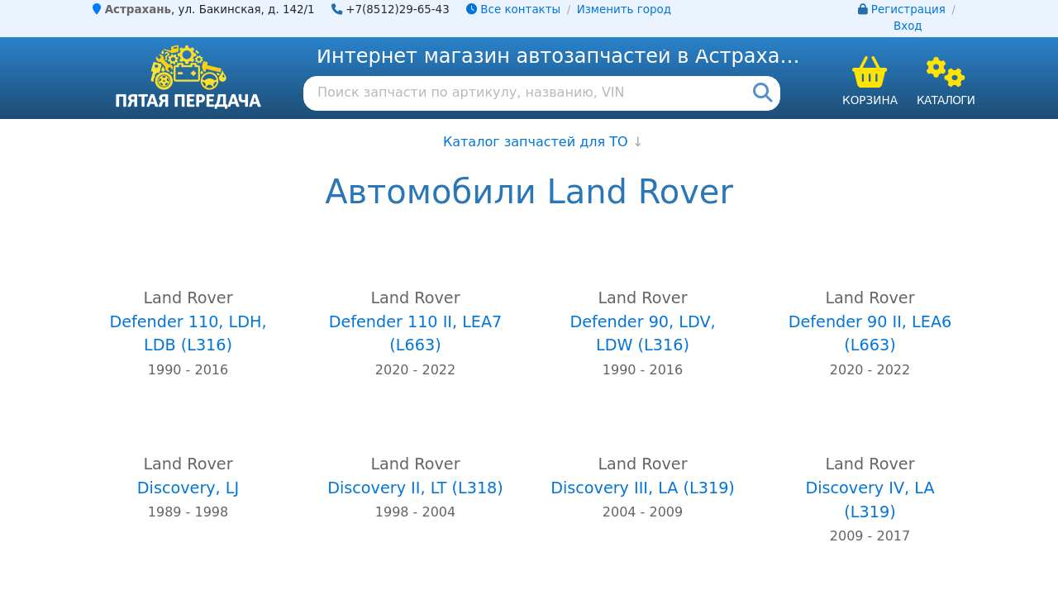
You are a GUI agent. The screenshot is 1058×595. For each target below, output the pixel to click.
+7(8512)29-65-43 (398, 9)
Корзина (870, 100)
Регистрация (908, 9)
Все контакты (513, 9)
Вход (908, 26)
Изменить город (624, 9)
